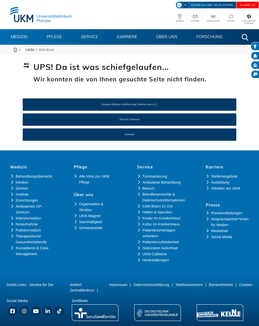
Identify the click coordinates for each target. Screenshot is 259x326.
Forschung (209, 37)
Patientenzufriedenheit (160, 242)
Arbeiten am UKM (225, 188)
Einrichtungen (27, 200)
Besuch (148, 188)
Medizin (19, 37)
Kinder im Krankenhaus (161, 218)
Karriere (127, 37)
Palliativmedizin (28, 230)
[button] (245, 37)
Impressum (118, 285)
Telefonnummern (189, 285)
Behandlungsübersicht (34, 176)
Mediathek (219, 231)
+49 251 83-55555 (215, 5)
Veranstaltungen (155, 260)
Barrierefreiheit (221, 285)
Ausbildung (220, 182)
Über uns (166, 37)
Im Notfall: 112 (245, 5)
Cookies (245, 285)
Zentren (22, 188)
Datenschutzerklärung (151, 285)
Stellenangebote (224, 176)
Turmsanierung (154, 176)
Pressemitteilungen (226, 213)
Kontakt (129, 134)
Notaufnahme (27, 224)
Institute (22, 194)
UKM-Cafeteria (154, 254)
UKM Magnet (89, 216)
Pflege (54, 37)
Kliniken (22, 182)
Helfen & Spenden (157, 212)
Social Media (221, 237)
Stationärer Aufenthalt (160, 248)
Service (89, 37)
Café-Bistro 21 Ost (157, 206)
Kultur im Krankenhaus (161, 224)
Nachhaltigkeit (90, 222)
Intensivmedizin (28, 218)
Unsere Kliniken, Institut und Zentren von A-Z (129, 104)
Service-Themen (129, 119)
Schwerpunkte (90, 228)
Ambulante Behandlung (161, 182)
